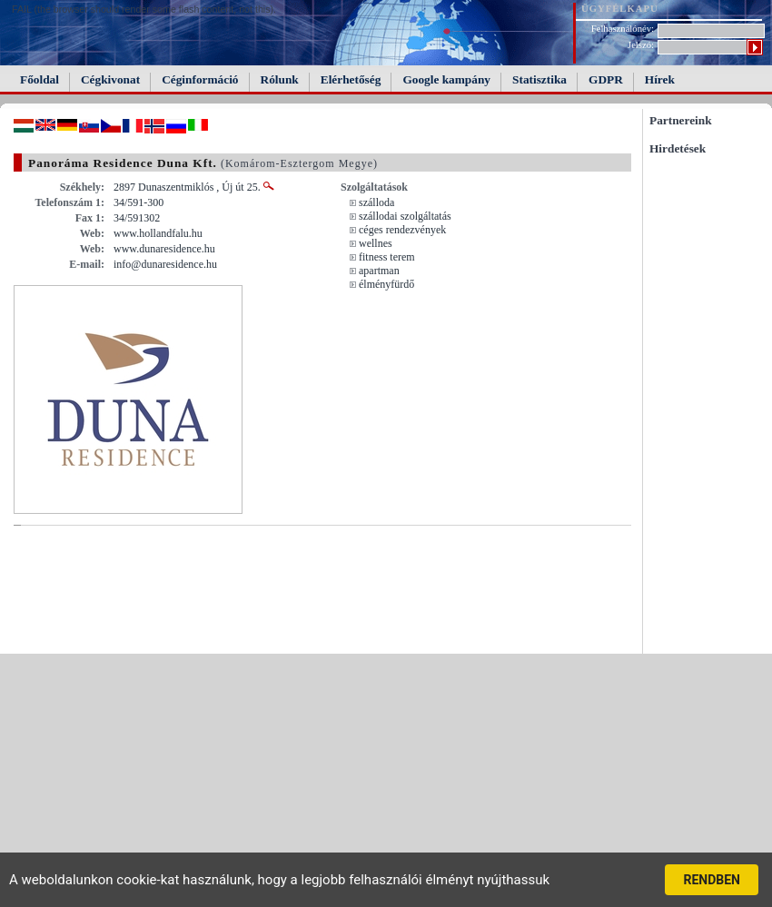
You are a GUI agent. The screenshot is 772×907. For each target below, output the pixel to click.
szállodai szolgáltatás (405, 216)
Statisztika (539, 79)
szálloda (376, 202)
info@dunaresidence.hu (165, 264)
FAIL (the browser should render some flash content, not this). (144, 9)
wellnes (375, 243)
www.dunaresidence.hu (164, 248)
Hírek (660, 79)
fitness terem (387, 257)
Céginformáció (200, 79)
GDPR (606, 79)
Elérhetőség (351, 79)
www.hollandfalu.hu (158, 233)
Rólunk (280, 79)
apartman (379, 270)
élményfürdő (386, 284)
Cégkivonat (110, 79)
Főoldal (39, 79)
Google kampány (446, 79)
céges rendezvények (402, 229)
